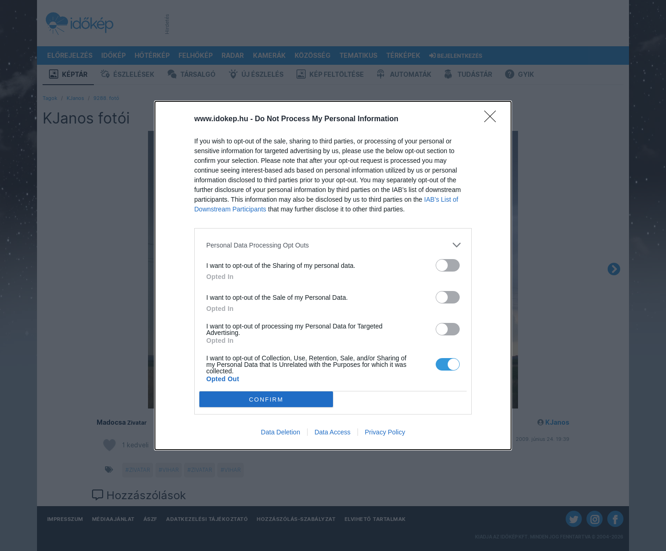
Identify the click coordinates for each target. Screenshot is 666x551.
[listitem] (333, 245)
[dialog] (333, 275)
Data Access (332, 432)
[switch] (448, 265)
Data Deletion (280, 432)
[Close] (493, 119)
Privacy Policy (385, 432)
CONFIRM (266, 399)
